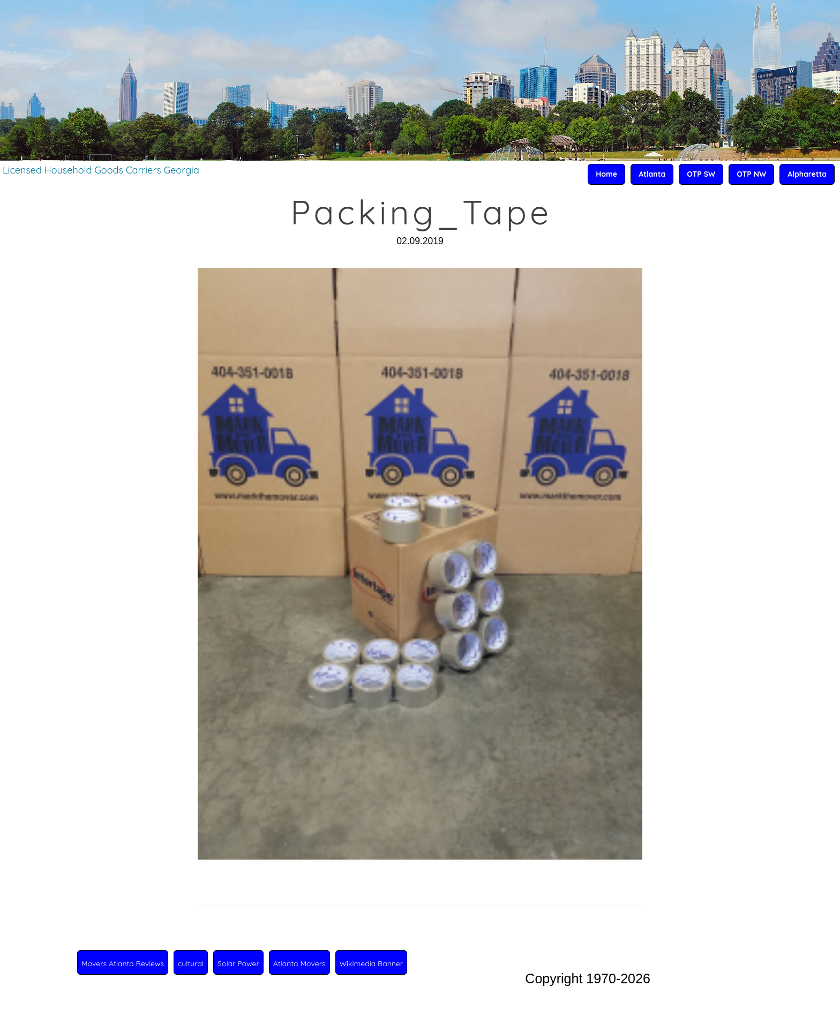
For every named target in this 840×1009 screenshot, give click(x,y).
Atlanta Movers (299, 963)
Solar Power (238, 963)
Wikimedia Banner (371, 963)
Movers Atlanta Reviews (122, 963)
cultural (191, 963)
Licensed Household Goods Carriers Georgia (101, 170)
